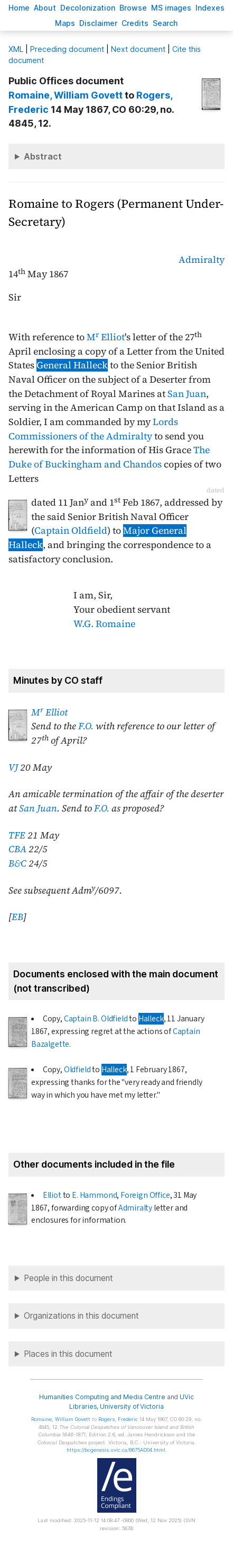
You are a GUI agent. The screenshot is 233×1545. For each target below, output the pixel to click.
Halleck (151, 1019)
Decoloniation (87, 7)
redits (135, 23)
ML (15, 49)
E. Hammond (94, 1195)
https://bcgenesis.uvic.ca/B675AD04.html (116, 1450)
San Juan (186, 393)
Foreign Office (145, 1195)
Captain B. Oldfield (96, 1019)
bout (45, 7)
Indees (210, 7)
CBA (17, 849)
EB (17, 917)
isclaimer (98, 23)
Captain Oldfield (70, 530)
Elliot (52, 1195)
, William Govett (65, 95)
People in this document (68, 1278)
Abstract (43, 156)
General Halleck (72, 365)
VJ (13, 767)
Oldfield (77, 1069)
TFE (16, 835)
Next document (138, 49)
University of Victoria (131, 1406)
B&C (17, 863)
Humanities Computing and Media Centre (102, 1397)
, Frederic (118, 1419)
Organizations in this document (81, 1316)
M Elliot (106, 337)
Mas (65, 23)
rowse (133, 7)
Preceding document (67, 49)
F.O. (86, 726)
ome (19, 7)
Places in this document (68, 1354)
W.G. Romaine (104, 623)
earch (165, 23)
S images (171, 7)
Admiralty (202, 259)
